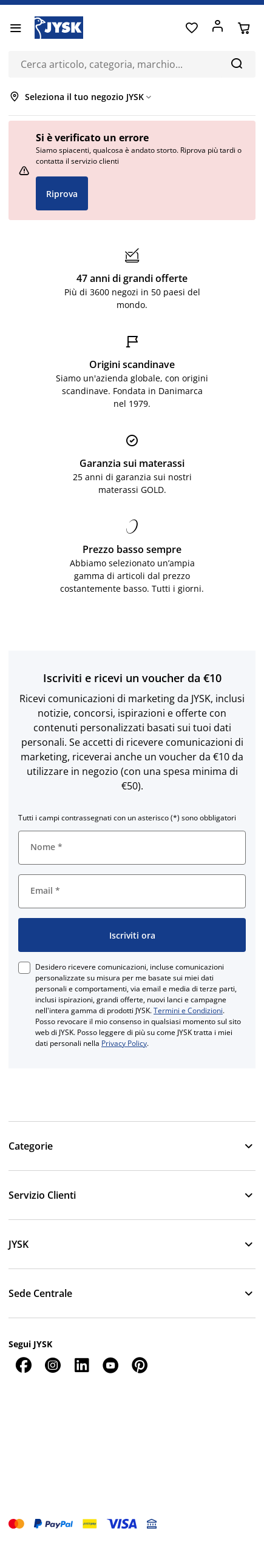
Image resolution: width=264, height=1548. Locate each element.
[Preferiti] (191, 28)
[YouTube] (110, 1364)
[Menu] (15, 28)
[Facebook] (23, 1364)
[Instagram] (52, 1364)
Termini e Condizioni (188, 1010)
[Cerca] (236, 63)
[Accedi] (218, 28)
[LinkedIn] (81, 1364)
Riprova (62, 193)
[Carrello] (244, 28)
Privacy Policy (124, 1043)
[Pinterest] (139, 1364)
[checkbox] (24, 968)
